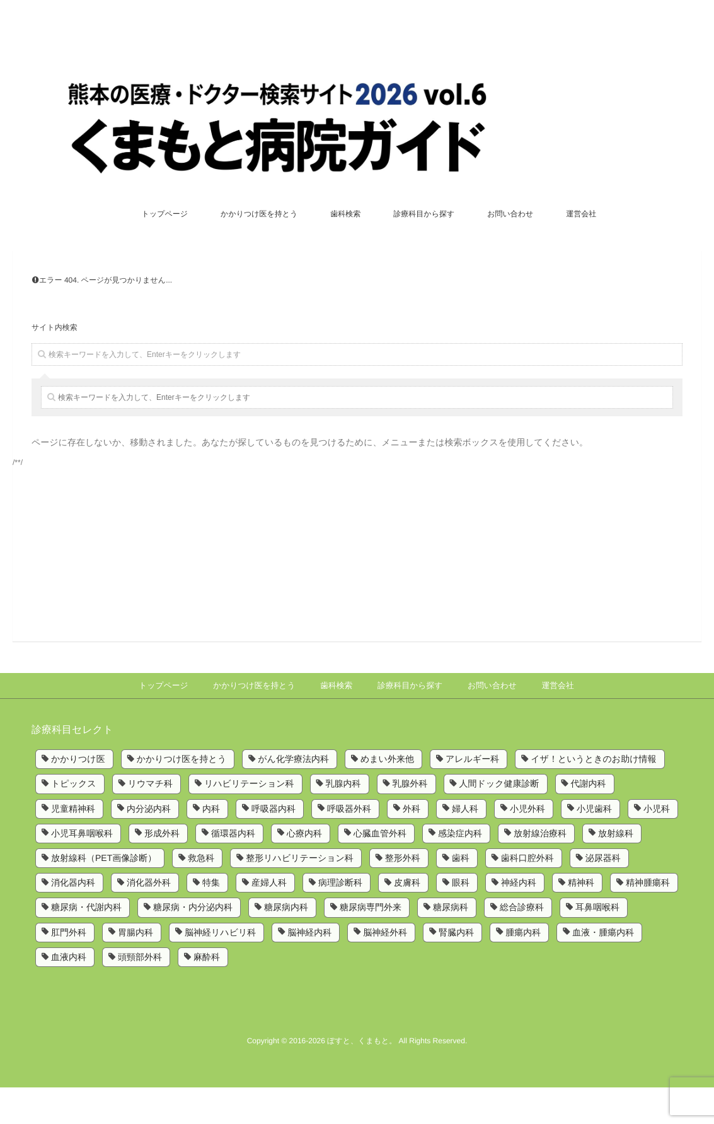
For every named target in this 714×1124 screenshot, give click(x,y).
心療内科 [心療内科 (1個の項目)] (304, 870)
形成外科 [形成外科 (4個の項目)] (162, 870)
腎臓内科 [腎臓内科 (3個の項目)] (456, 969)
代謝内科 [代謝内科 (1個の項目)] (588, 821)
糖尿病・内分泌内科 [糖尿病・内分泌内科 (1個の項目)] (193, 944)
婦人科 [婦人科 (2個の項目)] (465, 845)
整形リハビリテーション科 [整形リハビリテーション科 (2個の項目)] (300, 894)
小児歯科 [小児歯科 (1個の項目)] (594, 845)
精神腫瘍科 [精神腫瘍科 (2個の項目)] (648, 920)
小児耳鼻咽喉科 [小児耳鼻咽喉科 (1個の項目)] (82, 870)
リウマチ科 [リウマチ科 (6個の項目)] (150, 821)
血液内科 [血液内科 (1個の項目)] (68, 993)
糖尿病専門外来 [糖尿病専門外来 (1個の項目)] (370, 944)
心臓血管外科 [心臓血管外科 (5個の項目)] (380, 870)
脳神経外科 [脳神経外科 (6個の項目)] (385, 969)
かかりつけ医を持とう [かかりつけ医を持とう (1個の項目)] (182, 795)
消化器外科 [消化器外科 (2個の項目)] (149, 920)
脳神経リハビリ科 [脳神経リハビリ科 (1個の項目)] (220, 969)
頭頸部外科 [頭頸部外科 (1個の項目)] (140, 993)
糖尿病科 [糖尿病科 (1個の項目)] (450, 944)
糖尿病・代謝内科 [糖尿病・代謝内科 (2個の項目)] (86, 944)
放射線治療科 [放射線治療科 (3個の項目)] (540, 870)
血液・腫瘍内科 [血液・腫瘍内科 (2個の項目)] (603, 969)
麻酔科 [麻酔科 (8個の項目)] (206, 993)
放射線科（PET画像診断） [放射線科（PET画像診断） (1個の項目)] (103, 894)
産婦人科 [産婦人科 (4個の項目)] (269, 920)
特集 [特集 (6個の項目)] (211, 920)
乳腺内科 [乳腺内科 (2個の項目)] (343, 821)
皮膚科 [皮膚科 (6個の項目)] (407, 920)
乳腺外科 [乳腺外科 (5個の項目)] (410, 821)
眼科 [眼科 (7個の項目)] (460, 920)
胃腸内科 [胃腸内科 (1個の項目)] (135, 969)
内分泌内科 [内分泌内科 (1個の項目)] (149, 845)
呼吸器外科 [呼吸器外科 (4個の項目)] (349, 845)
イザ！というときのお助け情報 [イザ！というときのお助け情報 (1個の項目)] (593, 795)
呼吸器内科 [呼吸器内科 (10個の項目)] (273, 845)
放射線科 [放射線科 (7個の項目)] (615, 870)
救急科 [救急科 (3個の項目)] (201, 894)
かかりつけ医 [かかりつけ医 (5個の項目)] (78, 795)
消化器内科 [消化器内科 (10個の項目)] (73, 920)
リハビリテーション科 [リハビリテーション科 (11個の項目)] (249, 821)
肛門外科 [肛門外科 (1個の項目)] (68, 969)
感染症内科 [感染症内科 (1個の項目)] (460, 870)
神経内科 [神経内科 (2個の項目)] (518, 920)
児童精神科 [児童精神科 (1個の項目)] (73, 845)
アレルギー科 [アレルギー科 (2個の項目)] (472, 795)
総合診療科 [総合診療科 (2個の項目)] (522, 944)
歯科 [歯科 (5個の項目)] (460, 894)
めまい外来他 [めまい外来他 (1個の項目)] (387, 795)
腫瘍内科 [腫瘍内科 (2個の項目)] (523, 969)
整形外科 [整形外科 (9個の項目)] (402, 894)
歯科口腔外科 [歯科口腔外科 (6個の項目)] (527, 894)
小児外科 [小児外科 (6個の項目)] (527, 845)
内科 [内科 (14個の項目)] (211, 845)
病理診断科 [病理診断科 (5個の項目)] (340, 920)
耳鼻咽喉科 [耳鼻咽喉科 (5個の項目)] (597, 944)
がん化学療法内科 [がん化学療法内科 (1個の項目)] (293, 795)
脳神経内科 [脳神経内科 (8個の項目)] (309, 969)
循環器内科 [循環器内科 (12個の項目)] (233, 870)
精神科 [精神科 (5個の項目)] (581, 920)
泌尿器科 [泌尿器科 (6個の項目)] (603, 894)
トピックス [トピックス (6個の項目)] (73, 821)
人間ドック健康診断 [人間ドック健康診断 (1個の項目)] (499, 821)
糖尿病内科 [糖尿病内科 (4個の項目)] (286, 944)
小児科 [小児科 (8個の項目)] (656, 845)
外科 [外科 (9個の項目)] (411, 845)
